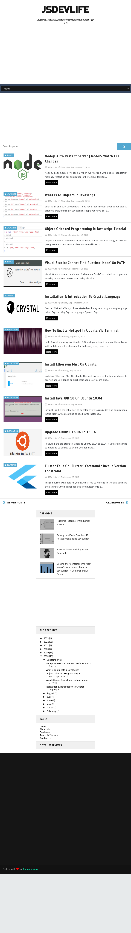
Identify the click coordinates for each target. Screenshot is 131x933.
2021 (46, 644)
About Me (45, 728)
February (52, 710)
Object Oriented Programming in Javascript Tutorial (82, 228)
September (53, 658)
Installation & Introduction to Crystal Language (79, 296)
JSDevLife (65, 10)
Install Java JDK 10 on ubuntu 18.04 (70, 397)
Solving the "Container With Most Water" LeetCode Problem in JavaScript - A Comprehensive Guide (74, 568)
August (51, 692)
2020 (46, 648)
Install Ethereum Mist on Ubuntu (67, 363)
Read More (48, 182)
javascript (11, 194)
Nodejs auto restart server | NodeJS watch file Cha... (68, 664)
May (49, 703)
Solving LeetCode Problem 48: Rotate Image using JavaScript (73, 536)
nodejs (10, 155)
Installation (12, 329)
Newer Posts (16, 501)
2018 (46, 655)
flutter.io (11, 464)
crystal (10, 295)
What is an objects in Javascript (67, 194)
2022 (46, 640)
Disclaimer (45, 731)
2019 (46, 651)
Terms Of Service (49, 734)
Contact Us (45, 737)
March (50, 706)
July (49, 695)
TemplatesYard (31, 868)
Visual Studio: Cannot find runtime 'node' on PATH (82, 262)
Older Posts (115, 501)
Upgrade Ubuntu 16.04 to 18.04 (67, 431)
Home (43, 725)
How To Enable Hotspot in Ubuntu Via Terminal (78, 329)
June (49, 699)
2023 (46, 637)
